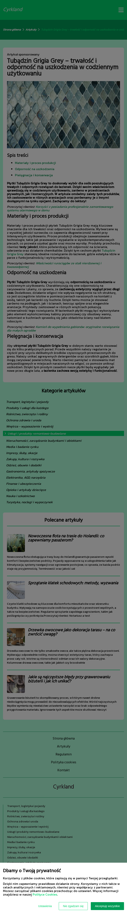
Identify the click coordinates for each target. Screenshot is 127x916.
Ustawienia (45, 906)
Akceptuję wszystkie (107, 906)
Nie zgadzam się (73, 906)
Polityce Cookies (45, 894)
